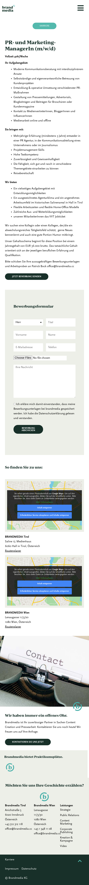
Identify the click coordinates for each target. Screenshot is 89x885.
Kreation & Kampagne (66, 839)
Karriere (9, 859)
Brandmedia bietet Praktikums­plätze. (33, 756)
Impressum (12, 868)
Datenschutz (28, 868)
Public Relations (69, 815)
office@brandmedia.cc (18, 829)
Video (63, 846)
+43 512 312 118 (14, 824)
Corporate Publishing (66, 831)
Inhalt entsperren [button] (44, 508)
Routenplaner (13, 551)
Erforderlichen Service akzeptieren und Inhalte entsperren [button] (44, 515)
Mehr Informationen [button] (44, 502)
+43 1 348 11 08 (43, 829)
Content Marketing (66, 822)
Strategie (65, 810)
